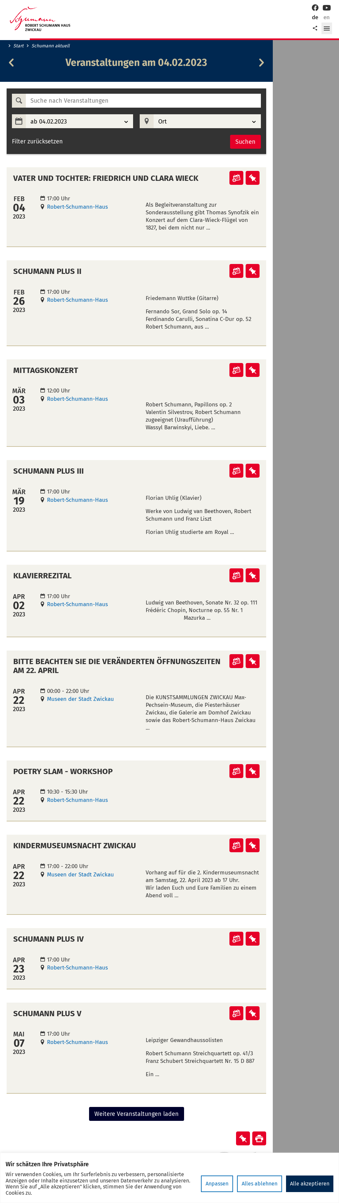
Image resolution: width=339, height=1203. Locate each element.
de (315, 17)
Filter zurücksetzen (37, 141)
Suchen (245, 141)
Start (18, 46)
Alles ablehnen (259, 1183)
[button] (326, 28)
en (326, 17)
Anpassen (217, 1183)
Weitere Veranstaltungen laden (136, 1114)
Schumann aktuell (50, 46)
